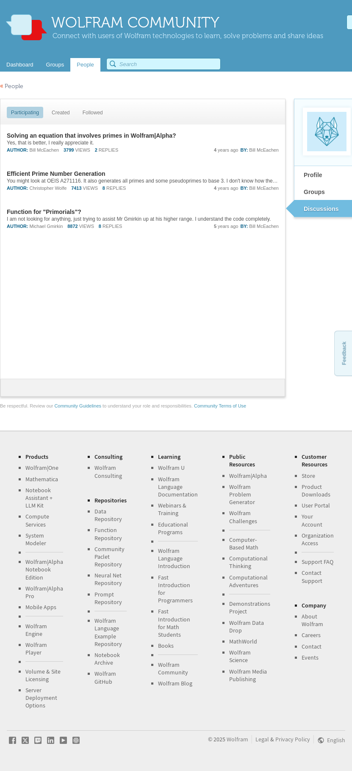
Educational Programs (173, 528)
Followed (93, 113)
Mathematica (41, 479)
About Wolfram (312, 620)
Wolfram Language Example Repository (108, 632)
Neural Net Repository (108, 579)
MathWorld (243, 641)
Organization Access (318, 539)
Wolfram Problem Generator (242, 494)
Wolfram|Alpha (248, 476)
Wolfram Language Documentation (178, 486)
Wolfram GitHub (105, 677)
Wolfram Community (173, 668)
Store (308, 476)
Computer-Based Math (243, 543)
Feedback (344, 353)
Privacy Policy (292, 739)
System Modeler (35, 539)
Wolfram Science (240, 656)
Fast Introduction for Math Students (174, 622)
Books (166, 645)
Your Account (312, 520)
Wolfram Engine (36, 630)
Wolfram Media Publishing (248, 675)
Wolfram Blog (175, 683)
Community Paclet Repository (109, 556)
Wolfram (237, 739)
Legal (262, 739)
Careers (311, 635)
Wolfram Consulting (108, 471)
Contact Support (312, 576)
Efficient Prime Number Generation (56, 173)
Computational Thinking (248, 562)
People (11, 86)
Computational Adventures (248, 581)
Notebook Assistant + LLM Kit (39, 497)
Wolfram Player (36, 648)
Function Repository (108, 533)
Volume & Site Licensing (43, 675)
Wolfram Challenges (243, 516)
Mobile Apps (40, 607)
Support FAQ (317, 562)
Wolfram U (171, 467)
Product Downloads (316, 490)
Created (61, 113)
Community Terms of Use (220, 405)
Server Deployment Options (41, 697)
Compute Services (37, 520)
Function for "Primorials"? (44, 211)
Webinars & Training (172, 509)
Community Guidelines (77, 405)
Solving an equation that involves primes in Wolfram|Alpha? (91, 135)
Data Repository (108, 515)
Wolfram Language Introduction (174, 558)
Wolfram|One (41, 467)
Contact (312, 646)
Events (310, 657)
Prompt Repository (108, 598)
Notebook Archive (107, 658)
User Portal (316, 505)
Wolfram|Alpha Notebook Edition (44, 569)
